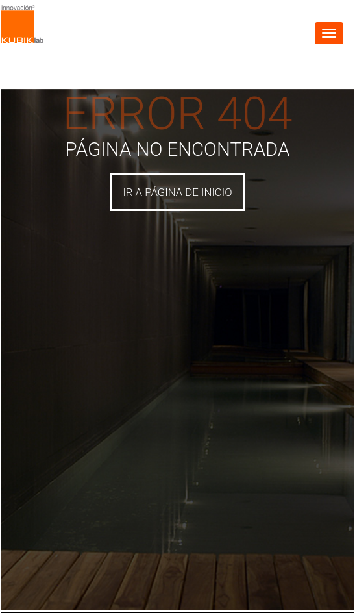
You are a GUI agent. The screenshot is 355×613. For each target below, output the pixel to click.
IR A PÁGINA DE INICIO (177, 192)
